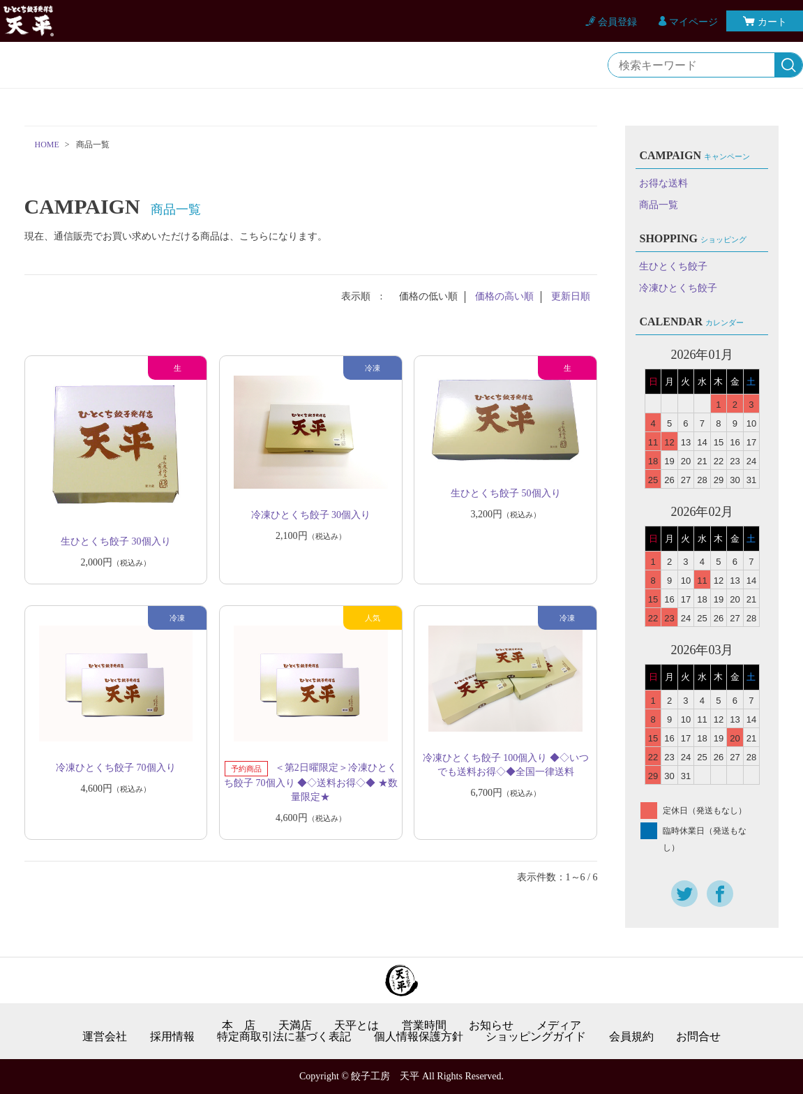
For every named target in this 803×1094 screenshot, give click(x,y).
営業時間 (424, 1025)
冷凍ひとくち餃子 (678, 288)
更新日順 (570, 296)
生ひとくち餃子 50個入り (506, 493)
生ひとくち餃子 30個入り (116, 541)
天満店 (295, 1025)
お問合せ (698, 1036)
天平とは (356, 1025)
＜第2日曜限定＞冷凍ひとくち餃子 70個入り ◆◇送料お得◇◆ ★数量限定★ (311, 782)
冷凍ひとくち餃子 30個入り (311, 515)
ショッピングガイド (536, 1036)
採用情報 (172, 1036)
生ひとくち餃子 (673, 266)
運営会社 (104, 1036)
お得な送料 (663, 183)
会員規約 (631, 1036)
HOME (47, 144)
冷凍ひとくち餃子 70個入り (116, 767)
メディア (558, 1025)
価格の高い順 (504, 296)
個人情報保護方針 (418, 1036)
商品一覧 (658, 205)
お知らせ (491, 1025)
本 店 (238, 1025)
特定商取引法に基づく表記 (284, 1036)
